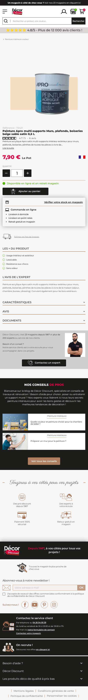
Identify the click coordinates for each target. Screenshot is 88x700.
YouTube (34, 604)
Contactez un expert (44, 363)
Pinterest (44, 604)
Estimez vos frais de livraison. (26, 237)
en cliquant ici (43, 649)
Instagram (54, 604)
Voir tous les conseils (44, 461)
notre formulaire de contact (41, 630)
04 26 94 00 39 (39, 622)
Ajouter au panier (25, 191)
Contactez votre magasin (28, 633)
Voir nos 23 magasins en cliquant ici (44, 3)
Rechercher (78, 21)
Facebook (25, 604)
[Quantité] (17, 173)
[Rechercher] (44, 20)
